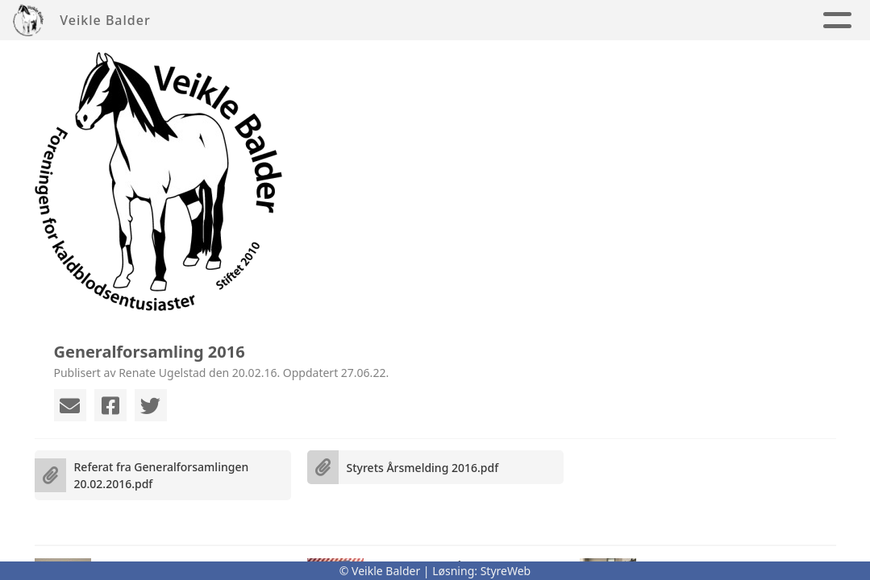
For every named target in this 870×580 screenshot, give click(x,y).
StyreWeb (506, 570)
